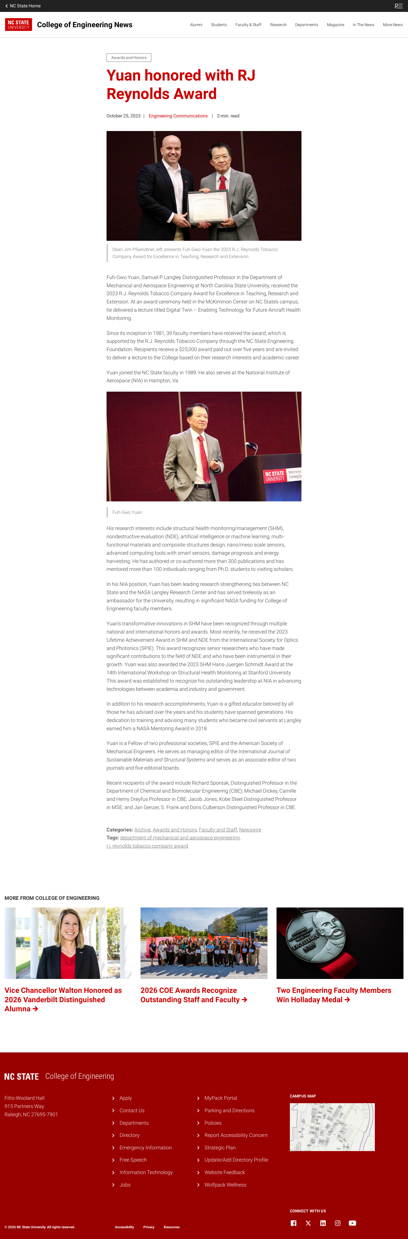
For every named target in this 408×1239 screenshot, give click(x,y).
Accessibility (124, 1227)
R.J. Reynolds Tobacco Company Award (147, 846)
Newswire (250, 830)
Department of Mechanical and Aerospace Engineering (180, 838)
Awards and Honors (175, 830)
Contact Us (132, 1110)
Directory (130, 1135)
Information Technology (146, 1172)
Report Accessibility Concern (236, 1135)
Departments (306, 24)
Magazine (335, 24)
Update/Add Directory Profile (236, 1160)
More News (393, 24)
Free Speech (133, 1160)
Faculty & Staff (248, 24)
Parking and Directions (230, 1110)
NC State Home (22, 6)
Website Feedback (225, 1172)
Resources (172, 1227)
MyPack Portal (221, 1098)
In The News (363, 24)
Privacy (148, 1227)
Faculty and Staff (218, 830)
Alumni (196, 24)
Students (219, 24)
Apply (126, 1098)
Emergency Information (146, 1148)
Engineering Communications (178, 116)
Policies (213, 1123)
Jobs (125, 1185)
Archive (142, 830)
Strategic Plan (220, 1148)
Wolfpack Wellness (225, 1185)
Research (278, 24)
